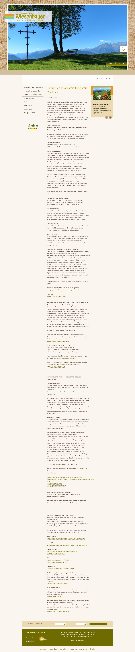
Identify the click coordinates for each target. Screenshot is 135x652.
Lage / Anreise (28, 109)
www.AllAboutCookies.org (57, 366)
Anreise (52, 624)
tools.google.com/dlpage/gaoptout (57, 583)
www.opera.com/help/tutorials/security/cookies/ (60, 568)
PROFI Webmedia (89, 649)
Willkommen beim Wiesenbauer (33, 87)
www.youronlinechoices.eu (67, 358)
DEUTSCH (99, 78)
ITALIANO (107, 78)
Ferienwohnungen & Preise (32, 91)
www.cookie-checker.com (54, 483)
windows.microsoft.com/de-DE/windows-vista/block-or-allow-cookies (67, 545)
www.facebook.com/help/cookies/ (56, 296)
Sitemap (51, 649)
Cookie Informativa (60, 649)
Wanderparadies (29, 98)
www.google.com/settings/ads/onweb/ (58, 341)
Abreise (72, 624)
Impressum (43, 649)
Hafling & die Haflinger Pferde (32, 94)
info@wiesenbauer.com (85, 636)
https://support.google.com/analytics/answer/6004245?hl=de (64, 477)
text (123, 49)
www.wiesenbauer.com (77, 641)
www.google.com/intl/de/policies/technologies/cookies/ (63, 290)
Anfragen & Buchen (29, 113)
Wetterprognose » (30, 641)
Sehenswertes (28, 105)
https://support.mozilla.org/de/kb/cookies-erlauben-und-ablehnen (66, 538)
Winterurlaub (27, 102)
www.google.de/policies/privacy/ (56, 486)
